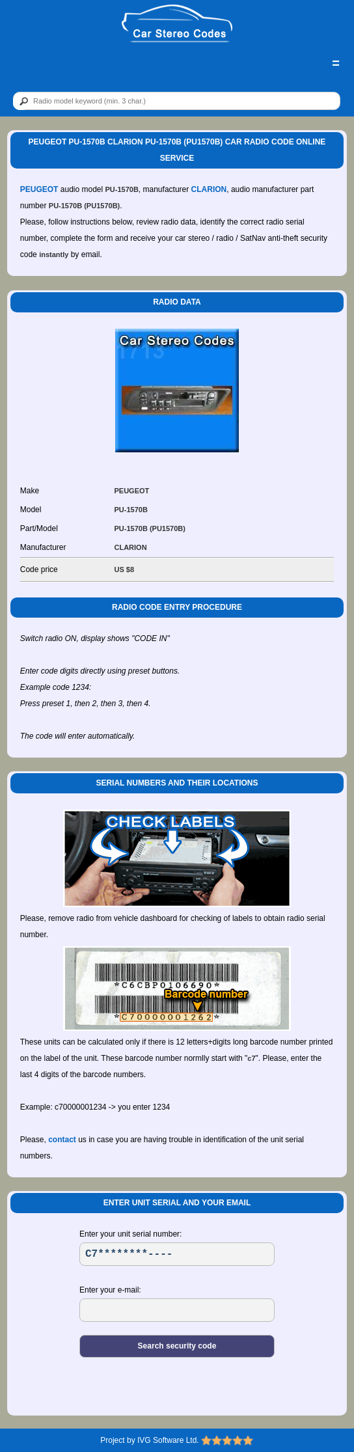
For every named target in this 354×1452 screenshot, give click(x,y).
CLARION (209, 189)
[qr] (176, 101)
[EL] (177, 1310)
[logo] (177, 24)
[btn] (21, 101)
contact (62, 1139)
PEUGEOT (39, 189)
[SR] (177, 1254)
